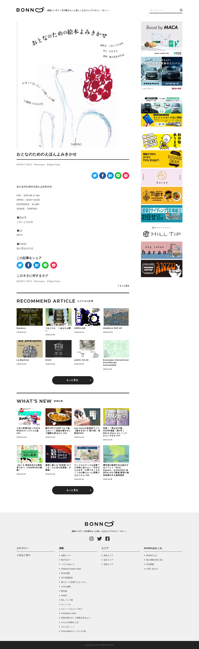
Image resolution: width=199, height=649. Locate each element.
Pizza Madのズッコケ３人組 (73, 631)
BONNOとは (151, 555)
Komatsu (40, 164)
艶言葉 (64, 591)
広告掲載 (150, 564)
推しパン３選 (67, 600)
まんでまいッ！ (68, 627)
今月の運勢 (66, 587)
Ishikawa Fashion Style (71, 569)
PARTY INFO (25, 164)
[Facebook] (102, 175)
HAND (64, 595)
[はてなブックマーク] (110, 175)
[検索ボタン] (180, 10)
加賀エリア (108, 564)
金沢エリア (108, 560)
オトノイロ (66, 604)
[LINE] (118, 175)
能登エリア (108, 555)
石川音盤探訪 (67, 578)
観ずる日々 (66, 560)
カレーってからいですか (72, 609)
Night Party (54, 164)
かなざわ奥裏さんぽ (70, 622)
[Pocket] (125, 175)
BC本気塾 (65, 573)
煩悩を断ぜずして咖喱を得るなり (75, 618)
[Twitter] (94, 175)
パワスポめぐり (68, 564)
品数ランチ (66, 555)
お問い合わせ (152, 569)
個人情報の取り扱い (155, 560)
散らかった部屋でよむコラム (73, 582)
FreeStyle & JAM (68, 613)
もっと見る (124, 286)
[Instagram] (91, 538)
